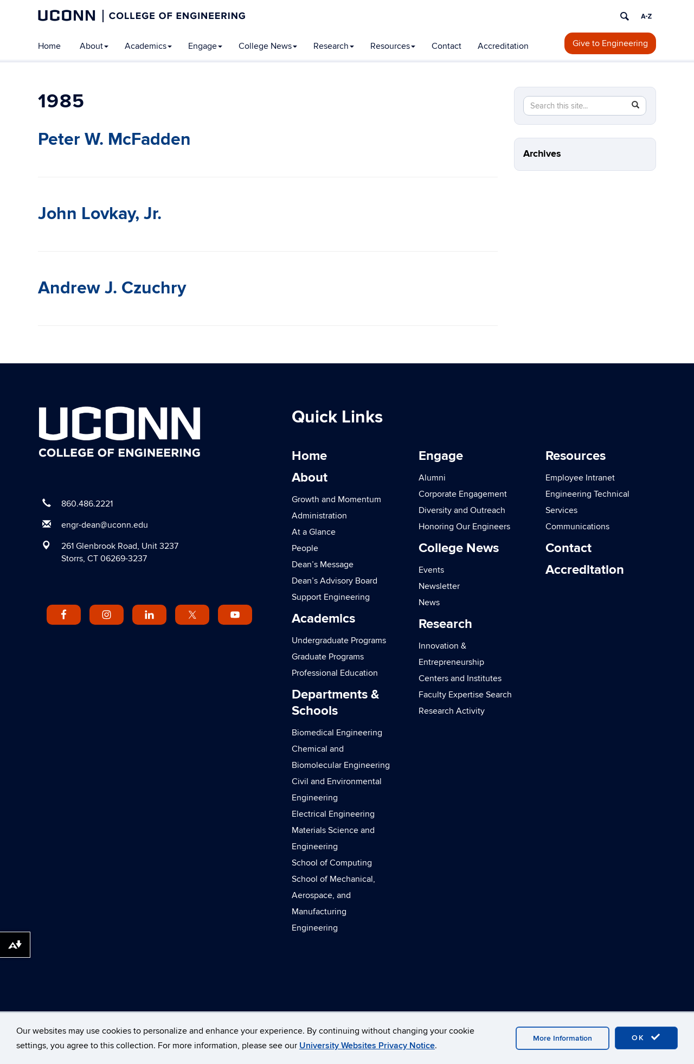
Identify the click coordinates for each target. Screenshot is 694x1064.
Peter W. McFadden (114, 139)
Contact (446, 46)
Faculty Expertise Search (465, 694)
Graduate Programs (328, 656)
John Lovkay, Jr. (100, 214)
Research (333, 46)
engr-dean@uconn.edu (104, 525)
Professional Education (335, 673)
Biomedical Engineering (337, 732)
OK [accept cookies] (646, 1037)
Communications (577, 526)
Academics (148, 46)
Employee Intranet (580, 477)
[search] (624, 16)
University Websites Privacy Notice (367, 1045)
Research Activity (452, 711)
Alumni (432, 477)
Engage (205, 46)
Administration (319, 515)
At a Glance (314, 532)
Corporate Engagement (463, 494)
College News (268, 46)
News (429, 602)
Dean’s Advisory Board (334, 580)
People (305, 548)
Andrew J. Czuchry (112, 288)
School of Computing (332, 862)
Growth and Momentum (336, 499)
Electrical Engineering (333, 814)
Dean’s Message (323, 564)
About (94, 46)
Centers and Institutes (460, 678)
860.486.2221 (87, 503)
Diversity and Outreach (462, 510)
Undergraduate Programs (339, 640)
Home (49, 46)
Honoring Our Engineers (464, 526)
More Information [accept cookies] (562, 1038)
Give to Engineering (610, 43)
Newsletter (439, 586)
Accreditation (503, 46)
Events (431, 570)
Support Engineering (331, 597)
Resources (392, 46)
